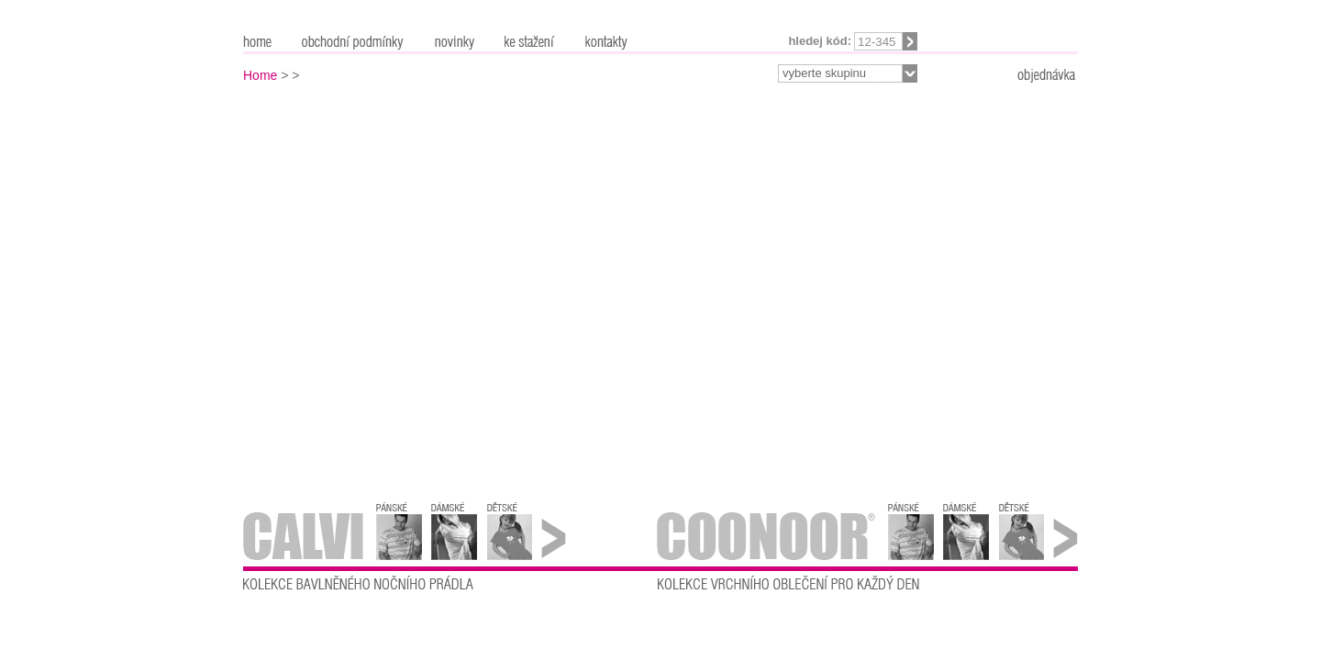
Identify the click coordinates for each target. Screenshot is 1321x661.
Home (260, 75)
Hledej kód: (819, 41)
